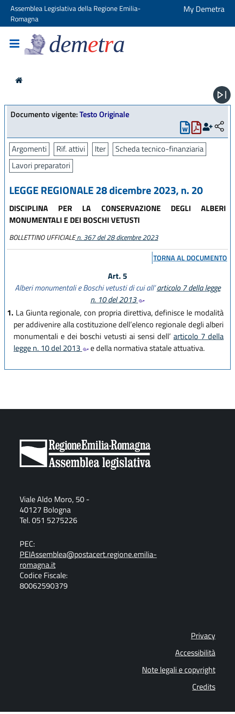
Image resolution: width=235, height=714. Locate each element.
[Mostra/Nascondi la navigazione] (14, 44)
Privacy (203, 635)
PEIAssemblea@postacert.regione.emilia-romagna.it (88, 559)
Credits (203, 687)
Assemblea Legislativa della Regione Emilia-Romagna (75, 13)
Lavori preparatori (41, 165)
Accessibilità (195, 653)
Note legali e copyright (178, 670)
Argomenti (29, 149)
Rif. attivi (70, 149)
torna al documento (190, 258)
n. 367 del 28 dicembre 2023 (116, 237)
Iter (100, 149)
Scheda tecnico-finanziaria (159, 149)
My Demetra (204, 9)
